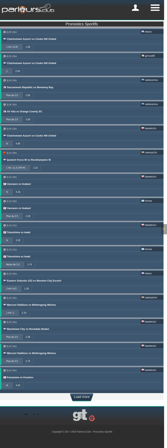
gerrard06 (148, 55)
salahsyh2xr (149, 152)
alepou (146, 31)
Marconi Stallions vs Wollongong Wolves (29, 305)
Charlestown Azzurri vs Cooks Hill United (29, 39)
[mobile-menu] (135, 7)
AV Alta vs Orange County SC (22, 111)
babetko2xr (148, 128)
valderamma (149, 80)
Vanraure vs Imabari (17, 184)
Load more (81, 397)
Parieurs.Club (84, 431)
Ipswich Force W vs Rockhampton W (27, 160)
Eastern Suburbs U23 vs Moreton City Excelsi (32, 280)
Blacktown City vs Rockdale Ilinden (26, 329)
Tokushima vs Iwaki (16, 232)
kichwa (146, 200)
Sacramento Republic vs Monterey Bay (28, 87)
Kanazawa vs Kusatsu (18, 377)
